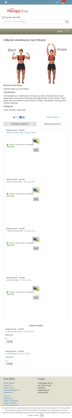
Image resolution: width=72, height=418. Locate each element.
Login (57, 2)
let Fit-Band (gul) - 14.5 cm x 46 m (17, 354)
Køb (9, 342)
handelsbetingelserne (11, 390)
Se (6, 338)
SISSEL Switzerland (11, 401)
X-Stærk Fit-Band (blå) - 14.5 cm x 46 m (19, 331)
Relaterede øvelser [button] (52, 124)
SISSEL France (9, 388)
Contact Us (8, 385)
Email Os (7, 396)
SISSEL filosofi (9, 383)
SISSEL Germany (10, 403)
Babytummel (8, 392)
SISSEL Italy (8, 398)
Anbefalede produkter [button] (20, 124)
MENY (60, 31)
